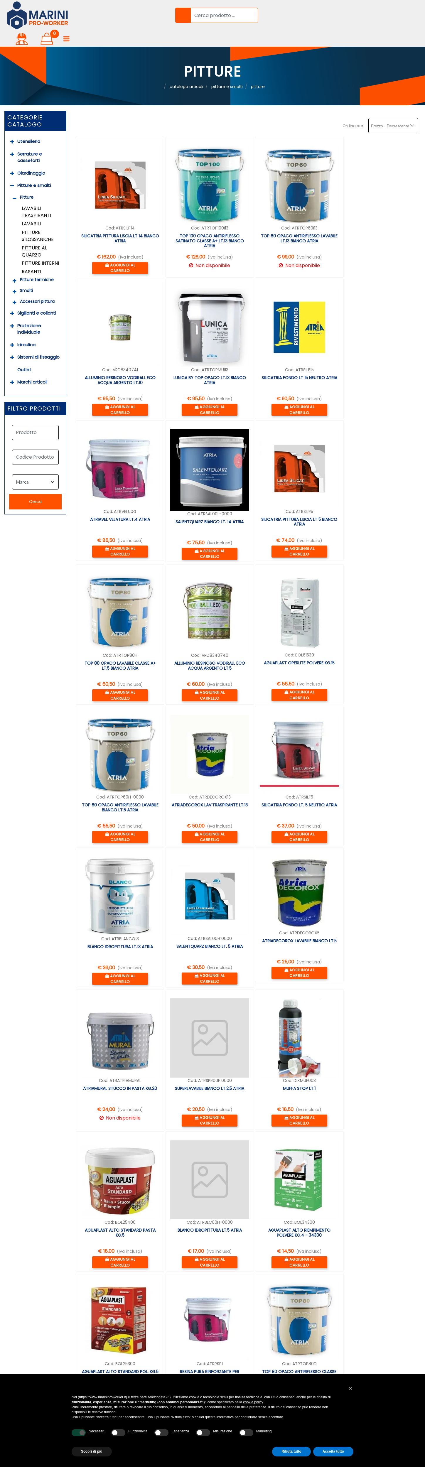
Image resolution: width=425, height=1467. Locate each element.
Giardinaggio (31, 155)
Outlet (24, 352)
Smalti (26, 273)
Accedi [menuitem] (154, 1292)
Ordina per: (353, 108)
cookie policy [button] (253, 1402)
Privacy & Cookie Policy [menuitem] (173, 1357)
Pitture (26, 179)
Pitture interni (40, 245)
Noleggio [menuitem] (12, 1324)
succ (114, 1241)
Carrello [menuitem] (156, 1303)
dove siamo (307, 1319)
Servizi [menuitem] (9, 1303)
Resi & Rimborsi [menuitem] (164, 1335)
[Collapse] (12, 168)
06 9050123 (315, 1298)
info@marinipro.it (313, 1305)
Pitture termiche (37, 262)
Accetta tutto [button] (333, 1451)
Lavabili (31, 205)
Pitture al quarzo (34, 233)
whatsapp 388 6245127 (320, 1312)
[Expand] (12, 124)
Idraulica (26, 327)
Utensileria (28, 124)
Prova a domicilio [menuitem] (21, 1346)
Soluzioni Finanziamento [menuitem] (29, 1368)
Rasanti (31, 253)
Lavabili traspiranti (36, 194)
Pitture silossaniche (38, 218)
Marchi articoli (32, 364)
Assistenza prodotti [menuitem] (24, 1357)
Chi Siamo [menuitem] (13, 1292)
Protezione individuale (29, 311)
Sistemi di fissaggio (38, 339)
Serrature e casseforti (29, 139)
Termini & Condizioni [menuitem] (170, 1346)
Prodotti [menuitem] (156, 1314)
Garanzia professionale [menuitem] (28, 1335)
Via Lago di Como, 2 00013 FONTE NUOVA (340, 1291)
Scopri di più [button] (91, 1451)
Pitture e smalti (34, 168)
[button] (178, 14)
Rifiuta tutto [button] (291, 1451)
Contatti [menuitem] (156, 1368)
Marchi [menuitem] (154, 1324)
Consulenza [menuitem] (15, 1314)
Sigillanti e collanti (36, 295)
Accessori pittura (37, 284)
